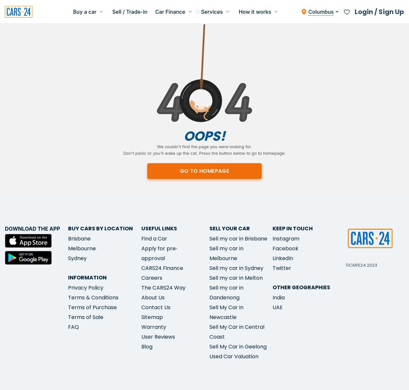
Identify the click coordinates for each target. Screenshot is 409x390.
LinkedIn (283, 258)
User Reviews (158, 337)
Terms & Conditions (93, 297)
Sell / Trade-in (129, 12)
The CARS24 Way (163, 288)
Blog (146, 346)
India (279, 297)
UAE (278, 307)
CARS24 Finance (162, 268)
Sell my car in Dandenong (226, 292)
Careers (151, 278)
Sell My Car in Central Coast (236, 332)
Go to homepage (204, 171)
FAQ (73, 327)
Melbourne (82, 248)
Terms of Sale (85, 317)
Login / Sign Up (379, 12)
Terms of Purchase (92, 307)
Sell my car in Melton (236, 278)
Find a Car (154, 238)
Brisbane (79, 238)
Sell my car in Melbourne (226, 253)
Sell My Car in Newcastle (226, 312)
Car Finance (174, 12)
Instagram (286, 238)
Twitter (282, 268)
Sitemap (152, 317)
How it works (259, 12)
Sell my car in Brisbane (238, 238)
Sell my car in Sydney (236, 268)
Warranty (153, 327)
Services (216, 12)
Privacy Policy (85, 288)
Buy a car (88, 12)
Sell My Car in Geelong (238, 346)
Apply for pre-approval (159, 253)
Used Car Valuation (233, 356)
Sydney (77, 258)
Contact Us (155, 307)
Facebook (285, 248)
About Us (153, 297)
